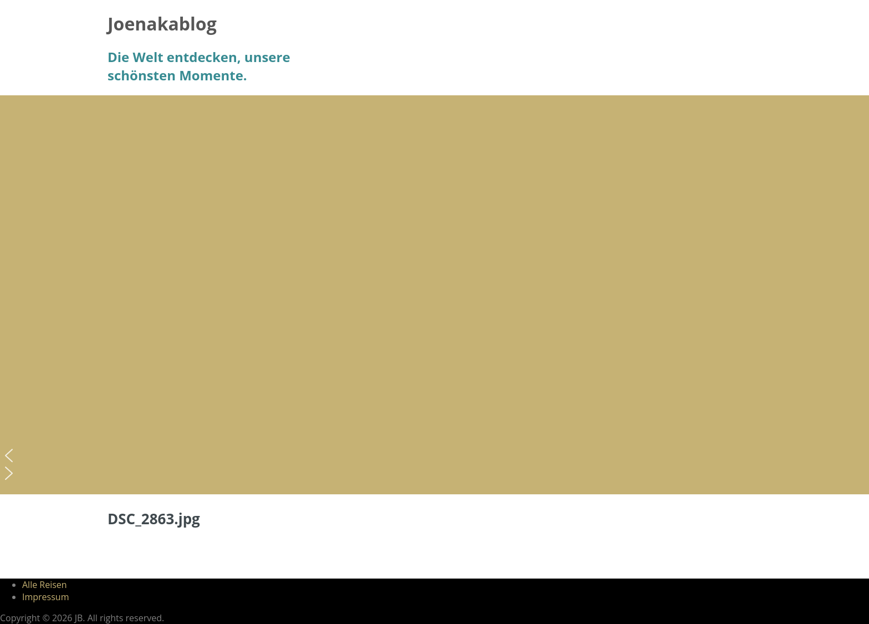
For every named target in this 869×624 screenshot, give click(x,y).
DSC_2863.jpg (154, 519)
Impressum (45, 597)
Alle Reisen (44, 585)
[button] (434, 455)
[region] (434, 294)
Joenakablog (162, 23)
